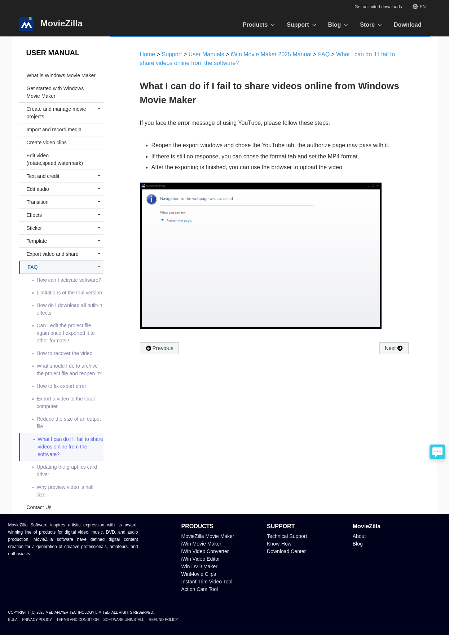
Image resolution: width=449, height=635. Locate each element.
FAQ (33, 267)
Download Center (286, 551)
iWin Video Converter (205, 551)
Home (147, 54)
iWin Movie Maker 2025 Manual (272, 54)
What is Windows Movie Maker (61, 75)
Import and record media (54, 129)
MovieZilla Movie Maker (207, 536)
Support (172, 54)
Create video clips (47, 142)
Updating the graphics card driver (67, 470)
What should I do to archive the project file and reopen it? (69, 369)
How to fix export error (62, 386)
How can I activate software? (69, 280)
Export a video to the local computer (66, 402)
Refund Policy (163, 620)
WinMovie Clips (198, 574)
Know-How (279, 544)
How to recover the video (65, 353)
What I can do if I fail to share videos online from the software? (70, 446)
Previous (159, 348)
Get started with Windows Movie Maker (55, 92)
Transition (38, 202)
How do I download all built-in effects (69, 309)
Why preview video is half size (65, 491)
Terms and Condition (77, 620)
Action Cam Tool (199, 589)
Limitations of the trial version (69, 292)
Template (37, 241)
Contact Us (39, 507)
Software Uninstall (123, 620)
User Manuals (206, 54)
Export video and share (53, 254)
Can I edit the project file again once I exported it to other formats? (66, 333)
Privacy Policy (37, 620)
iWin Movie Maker (201, 544)
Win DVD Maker (199, 566)
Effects (34, 215)
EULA (13, 620)
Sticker (34, 228)
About (359, 536)
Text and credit (43, 176)
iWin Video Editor (200, 559)
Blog (358, 544)
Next (394, 348)
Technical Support (287, 536)
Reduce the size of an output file (69, 422)
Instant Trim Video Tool (207, 581)
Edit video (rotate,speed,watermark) (55, 159)
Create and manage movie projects (56, 112)
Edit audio (38, 189)
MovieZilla (51, 24)
